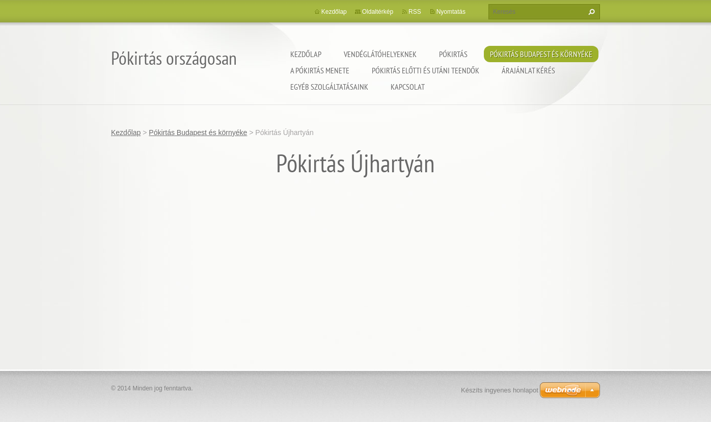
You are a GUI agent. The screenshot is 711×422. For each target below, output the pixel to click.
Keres (590, 11)
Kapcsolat (408, 87)
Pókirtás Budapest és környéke (541, 54)
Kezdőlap (305, 54)
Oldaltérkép (377, 11)
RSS (414, 11)
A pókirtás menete (319, 70)
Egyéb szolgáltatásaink (329, 87)
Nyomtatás (451, 11)
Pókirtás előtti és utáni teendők (425, 70)
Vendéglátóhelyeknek (380, 54)
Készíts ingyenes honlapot (499, 390)
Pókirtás (453, 54)
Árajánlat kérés (528, 70)
